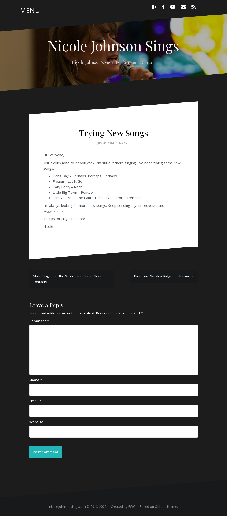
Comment (39, 321)
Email (35, 400)
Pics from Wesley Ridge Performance (164, 276)
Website (36, 421)
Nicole (123, 143)
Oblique (160, 506)
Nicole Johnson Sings (113, 45)
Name (35, 380)
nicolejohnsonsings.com (67, 506)
